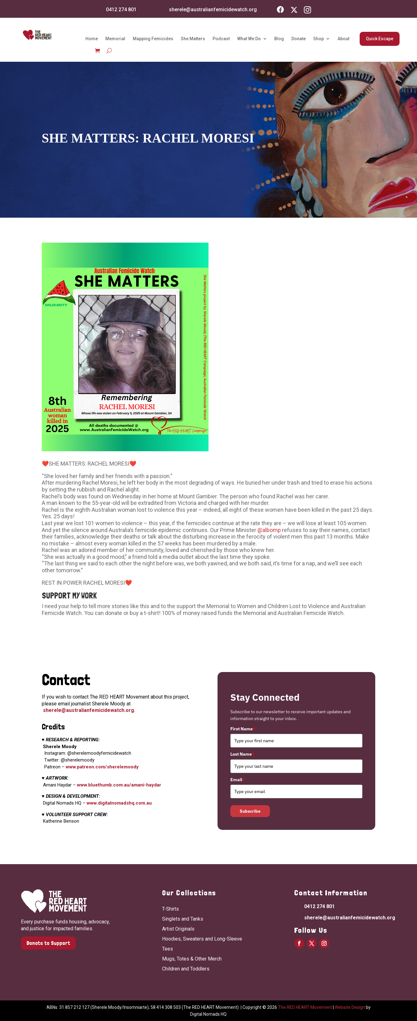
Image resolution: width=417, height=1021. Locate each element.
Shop (318, 38)
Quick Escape (379, 38)
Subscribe (250, 811)
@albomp (269, 530)
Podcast (221, 38)
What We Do (249, 38)
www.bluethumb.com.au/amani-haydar (119, 785)
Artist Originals (178, 929)
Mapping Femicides (153, 38)
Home (91, 38)
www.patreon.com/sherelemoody (102, 767)
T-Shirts (170, 909)
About (343, 38)
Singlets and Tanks (182, 919)
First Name (242, 729)
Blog (279, 38)
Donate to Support (48, 943)
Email (237, 779)
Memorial (115, 38)
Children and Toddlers (185, 969)
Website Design (350, 1007)
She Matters (193, 38)
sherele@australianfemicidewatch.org (213, 9)
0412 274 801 (121, 9)
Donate (298, 38)
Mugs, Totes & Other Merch (192, 959)
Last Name (242, 754)
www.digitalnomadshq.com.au (119, 803)
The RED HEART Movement (305, 1007)
